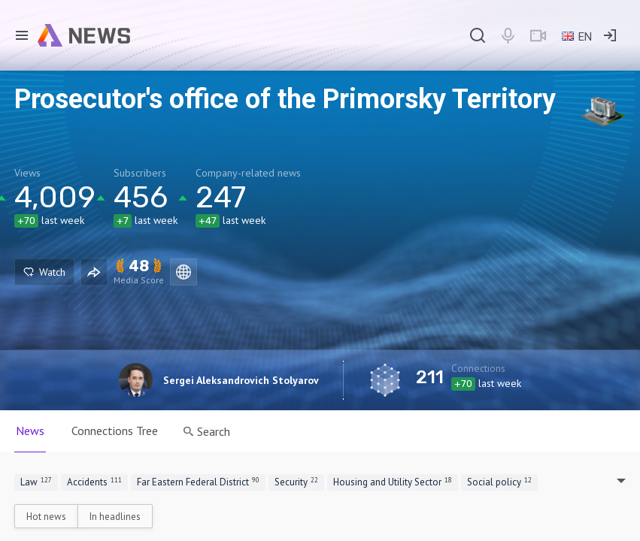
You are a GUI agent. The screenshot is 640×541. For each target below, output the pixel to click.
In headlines (115, 516)
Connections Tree (114, 430)
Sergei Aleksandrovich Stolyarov (241, 380)
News (30, 430)
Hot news (46, 516)
